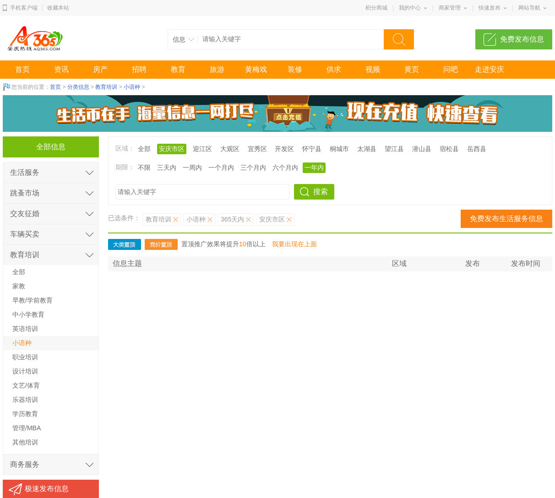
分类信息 (78, 87)
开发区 (284, 148)
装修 (295, 69)
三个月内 (253, 167)
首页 (22, 69)
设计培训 (25, 371)
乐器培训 (25, 399)
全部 (144, 148)
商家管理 (450, 8)
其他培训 (25, 442)
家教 (18, 286)
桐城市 (339, 148)
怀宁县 (311, 148)
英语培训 (25, 328)
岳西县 (476, 148)
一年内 (314, 167)
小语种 (132, 87)
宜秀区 (257, 148)
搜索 (320, 191)
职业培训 (25, 357)
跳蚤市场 (24, 193)
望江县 (394, 148)
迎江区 (202, 148)
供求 (333, 69)
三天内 (166, 167)
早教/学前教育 (32, 300)
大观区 (229, 148)
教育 (178, 69)
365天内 (232, 219)
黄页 (411, 69)
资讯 (61, 69)
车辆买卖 (24, 234)
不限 (144, 167)
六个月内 (285, 167)
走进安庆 (489, 69)
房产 (100, 69)
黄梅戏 (256, 69)
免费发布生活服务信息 (506, 218)
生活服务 (24, 172)
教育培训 (106, 87)
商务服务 (24, 464)
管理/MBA (26, 428)
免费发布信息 (522, 39)
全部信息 (50, 147)
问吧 (450, 69)
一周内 (192, 167)
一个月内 (221, 167)
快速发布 (490, 8)
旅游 (217, 69)
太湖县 (366, 148)
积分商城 (376, 8)
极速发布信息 (47, 489)
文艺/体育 (26, 385)
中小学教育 (28, 314)
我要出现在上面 (294, 244)
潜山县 (421, 148)
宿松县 (449, 148)
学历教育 (25, 413)
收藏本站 (58, 8)
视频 (372, 69)
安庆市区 (172, 148)
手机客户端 (24, 8)
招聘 (139, 69)
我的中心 (410, 8)
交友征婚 (24, 213)
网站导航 (529, 8)
